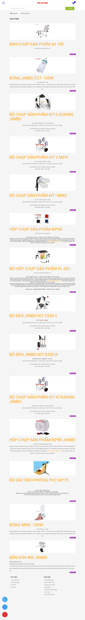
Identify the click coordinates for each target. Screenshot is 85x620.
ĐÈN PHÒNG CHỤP (49, 582)
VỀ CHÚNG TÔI (15, 580)
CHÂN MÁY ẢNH (49, 580)
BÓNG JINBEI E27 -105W (31, 78)
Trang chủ (14, 13)
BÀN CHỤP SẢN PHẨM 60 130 (36, 44)
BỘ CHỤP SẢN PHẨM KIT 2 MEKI (38, 157)
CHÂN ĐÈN (47, 587)
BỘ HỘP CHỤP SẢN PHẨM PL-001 (40, 268)
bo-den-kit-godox (25, 13)
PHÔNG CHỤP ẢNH (49, 585)
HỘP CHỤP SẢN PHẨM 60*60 (35, 229)
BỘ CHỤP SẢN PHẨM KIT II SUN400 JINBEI (41, 116)
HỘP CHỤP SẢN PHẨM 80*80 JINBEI (42, 439)
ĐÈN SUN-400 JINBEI (28, 557)
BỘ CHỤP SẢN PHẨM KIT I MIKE (38, 195)
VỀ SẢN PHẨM (15, 582)
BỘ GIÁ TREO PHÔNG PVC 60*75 (38, 480)
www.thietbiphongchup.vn (54, 241)
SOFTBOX (47, 592)
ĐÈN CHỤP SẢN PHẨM (50, 589)
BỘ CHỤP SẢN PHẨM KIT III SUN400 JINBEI (41, 399)
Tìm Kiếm (70, 8)
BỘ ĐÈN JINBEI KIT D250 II (33, 315)
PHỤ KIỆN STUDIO (49, 594)
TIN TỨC (13, 585)
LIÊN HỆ (13, 587)
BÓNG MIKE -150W (26, 524)
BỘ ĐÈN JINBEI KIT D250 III (33, 354)
